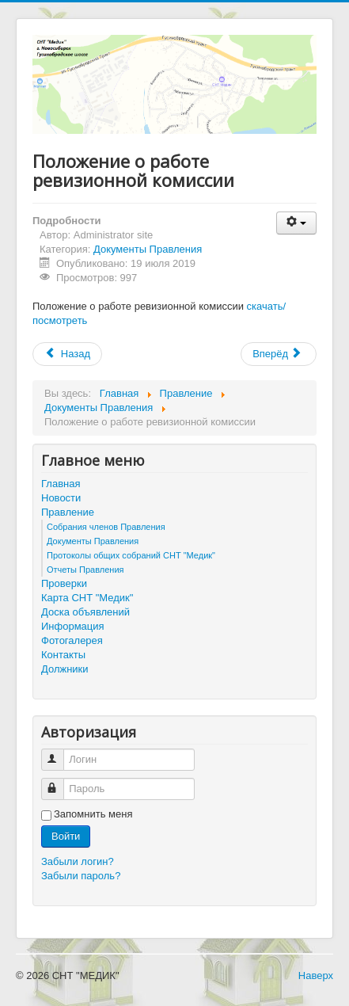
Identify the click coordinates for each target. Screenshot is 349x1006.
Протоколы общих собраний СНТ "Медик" (131, 555)
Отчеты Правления (85, 569)
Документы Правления (147, 249)
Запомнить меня (93, 814)
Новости (61, 498)
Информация (72, 626)
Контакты (63, 655)
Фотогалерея (72, 640)
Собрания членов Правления (106, 527)
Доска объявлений (85, 612)
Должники (65, 669)
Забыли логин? (77, 861)
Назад (67, 354)
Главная (60, 484)
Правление (67, 512)
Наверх (315, 975)
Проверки (64, 583)
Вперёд (277, 354)
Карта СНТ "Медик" (87, 598)
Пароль (59, 782)
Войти (65, 836)
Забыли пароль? (80, 876)
